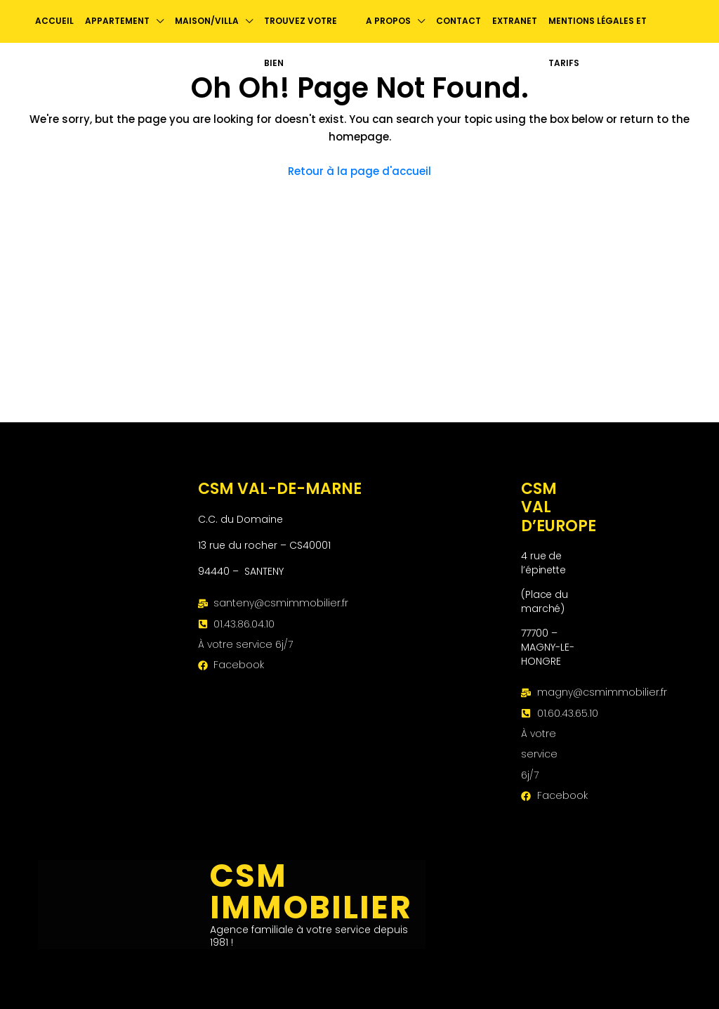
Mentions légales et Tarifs (597, 42)
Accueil (54, 21)
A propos (388, 21)
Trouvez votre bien (300, 42)
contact (458, 21)
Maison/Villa (207, 21)
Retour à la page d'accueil (359, 171)
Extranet (514, 21)
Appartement (117, 21)
